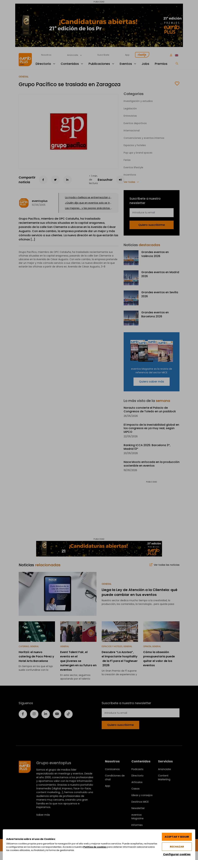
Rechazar (177, 846)
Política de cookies (95, 846)
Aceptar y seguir (177, 837)
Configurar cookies (177, 854)
